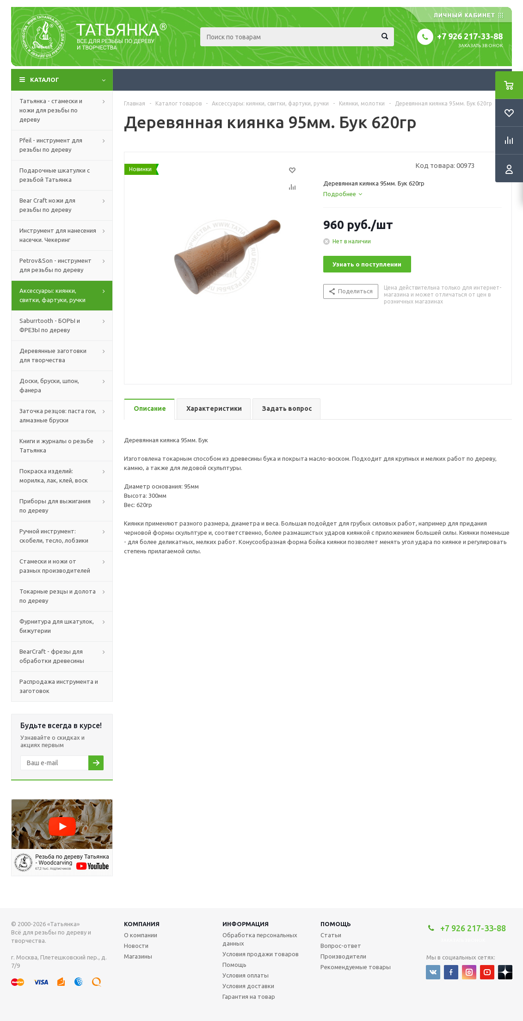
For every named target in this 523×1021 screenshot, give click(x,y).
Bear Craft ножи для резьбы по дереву (47, 205)
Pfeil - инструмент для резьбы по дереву (50, 145)
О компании (140, 935)
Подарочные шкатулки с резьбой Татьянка (54, 175)
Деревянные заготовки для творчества (52, 355)
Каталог (44, 79)
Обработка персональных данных (259, 939)
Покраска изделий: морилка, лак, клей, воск (53, 475)
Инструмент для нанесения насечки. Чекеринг (57, 235)
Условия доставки (248, 986)
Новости (136, 945)
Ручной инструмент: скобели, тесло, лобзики (53, 536)
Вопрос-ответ (340, 945)
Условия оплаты (245, 975)
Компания (142, 924)
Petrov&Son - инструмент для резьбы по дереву (55, 265)
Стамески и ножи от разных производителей (54, 566)
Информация (245, 924)
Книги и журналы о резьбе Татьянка (56, 445)
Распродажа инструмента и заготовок (58, 686)
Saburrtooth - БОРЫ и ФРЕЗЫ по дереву (49, 325)
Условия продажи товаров (260, 954)
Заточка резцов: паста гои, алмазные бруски (57, 415)
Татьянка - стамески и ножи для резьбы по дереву (50, 110)
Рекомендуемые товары (355, 967)
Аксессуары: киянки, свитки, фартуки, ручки (52, 295)
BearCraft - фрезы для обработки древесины (51, 656)
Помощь (335, 924)
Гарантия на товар (248, 996)
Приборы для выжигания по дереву (55, 506)
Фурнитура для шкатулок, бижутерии (56, 626)
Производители (343, 956)
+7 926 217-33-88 (470, 36)
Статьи (330, 935)
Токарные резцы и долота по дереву (57, 596)
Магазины (138, 956)
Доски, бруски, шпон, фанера (49, 385)
